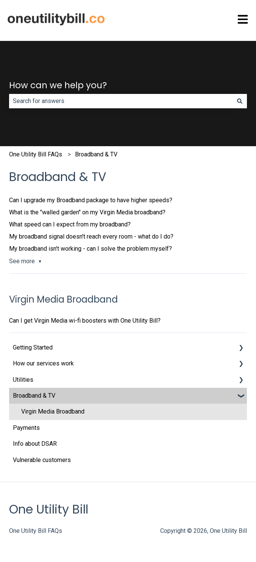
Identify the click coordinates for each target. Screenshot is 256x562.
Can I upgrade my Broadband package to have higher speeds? (90, 200)
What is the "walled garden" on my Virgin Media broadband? (87, 212)
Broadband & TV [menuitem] (34, 395)
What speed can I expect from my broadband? (70, 224)
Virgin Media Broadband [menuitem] (52, 411)
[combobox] (121, 101)
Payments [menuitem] (26, 427)
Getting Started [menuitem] (33, 347)
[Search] (240, 101)
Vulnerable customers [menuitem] (42, 460)
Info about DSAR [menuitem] (35, 443)
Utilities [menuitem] (23, 379)
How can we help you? (58, 85)
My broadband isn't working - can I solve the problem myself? (90, 248)
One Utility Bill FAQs (35, 154)
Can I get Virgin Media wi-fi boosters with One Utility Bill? (85, 320)
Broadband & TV (96, 154)
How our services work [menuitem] (43, 363)
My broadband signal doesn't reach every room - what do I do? (91, 236)
